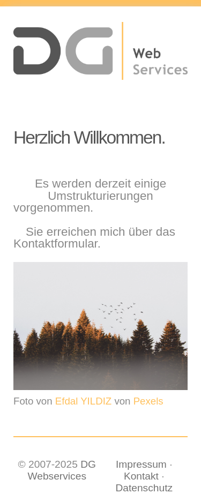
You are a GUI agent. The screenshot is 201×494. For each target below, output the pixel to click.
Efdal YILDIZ (83, 401)
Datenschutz (144, 487)
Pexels (148, 401)
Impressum (141, 464)
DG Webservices (62, 470)
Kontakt (141, 476)
